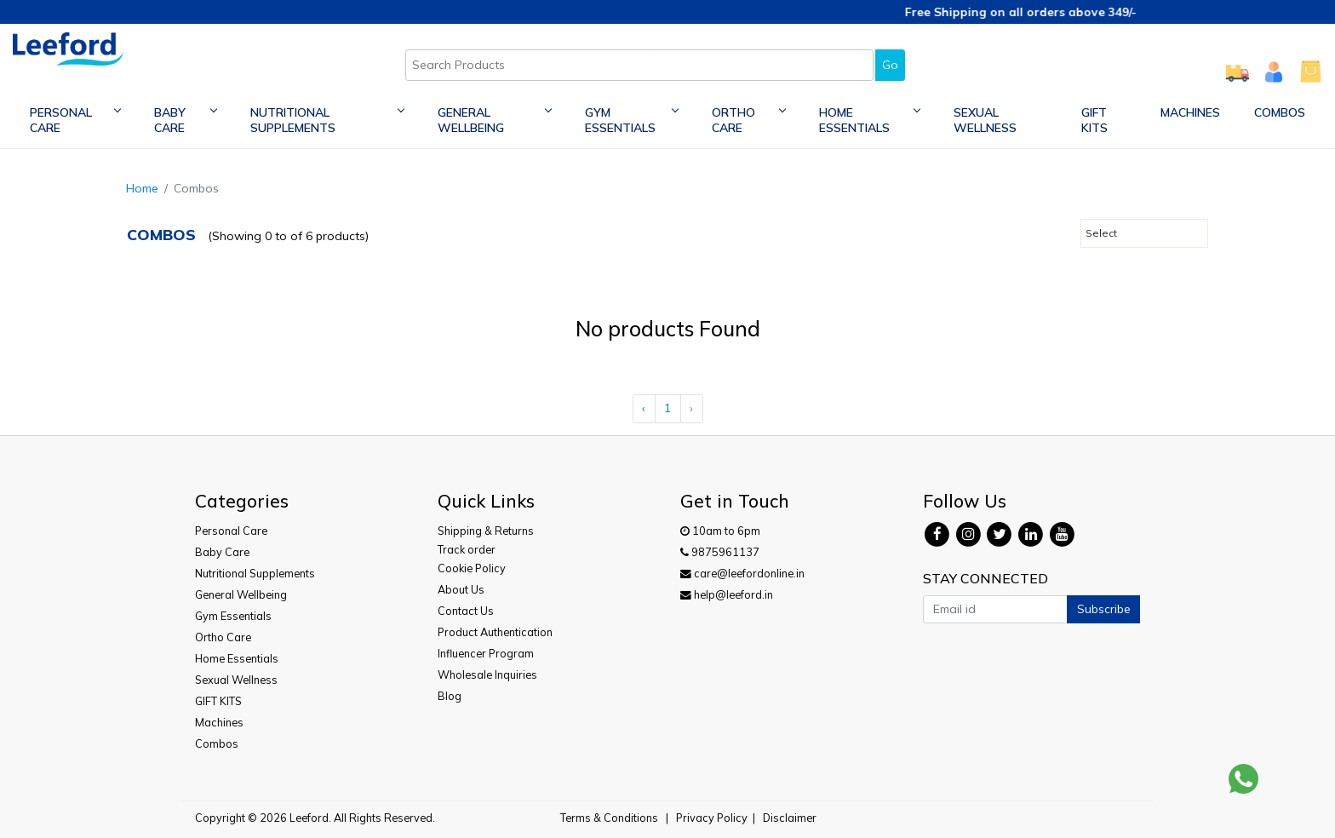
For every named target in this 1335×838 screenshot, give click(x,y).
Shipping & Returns (486, 530)
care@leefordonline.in (742, 573)
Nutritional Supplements (327, 120)
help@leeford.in (726, 594)
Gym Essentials (631, 120)
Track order (467, 549)
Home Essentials (869, 120)
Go (890, 64)
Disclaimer (789, 817)
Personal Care (75, 120)
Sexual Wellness (985, 120)
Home (142, 188)
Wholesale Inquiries (487, 674)
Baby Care (185, 120)
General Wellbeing (494, 120)
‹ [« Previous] (643, 408)
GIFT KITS (1094, 120)
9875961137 (719, 552)
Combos (1279, 112)
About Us (461, 589)
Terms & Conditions (609, 817)
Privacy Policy (712, 817)
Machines (1190, 112)
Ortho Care (748, 120)
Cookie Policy (472, 568)
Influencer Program (486, 653)
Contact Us (466, 610)
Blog (449, 696)
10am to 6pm (720, 530)
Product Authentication (495, 632)
